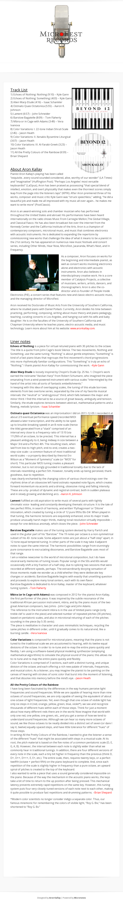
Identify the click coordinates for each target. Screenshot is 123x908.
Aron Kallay (55, 897)
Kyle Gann (98, 365)
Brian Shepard (103, 792)
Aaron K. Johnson (71, 494)
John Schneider (89, 523)
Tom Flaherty (38, 588)
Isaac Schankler (51, 406)
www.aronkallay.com (82, 328)
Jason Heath (83, 678)
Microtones (80, 897)
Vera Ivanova (39, 633)
